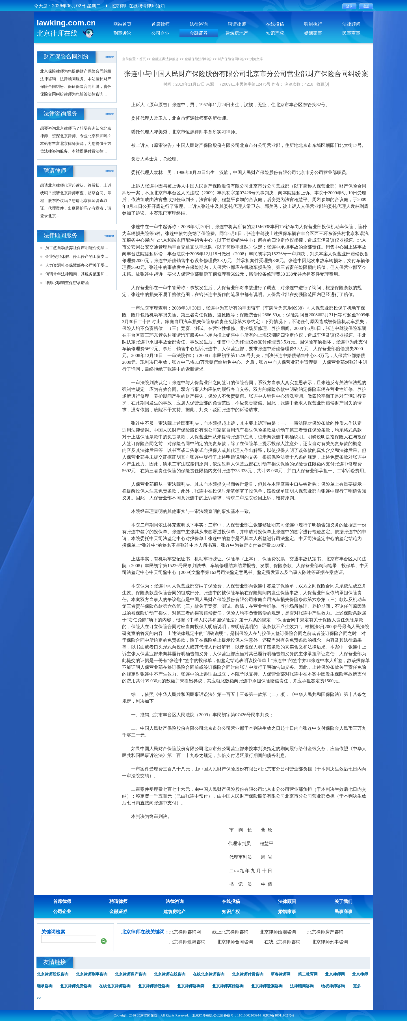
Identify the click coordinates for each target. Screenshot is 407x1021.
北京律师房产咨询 (325, 931)
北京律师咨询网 (185, 931)
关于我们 (343, 901)
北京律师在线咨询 (169, 974)
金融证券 (199, 33)
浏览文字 (256, 59)
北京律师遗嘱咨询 (187, 941)
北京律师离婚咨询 (228, 986)
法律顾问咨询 (302, 986)
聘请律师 (237, 24)
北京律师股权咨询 (52, 974)
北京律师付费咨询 (247, 974)
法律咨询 (199, 24)
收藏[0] (323, 84)
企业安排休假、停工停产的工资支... (76, 256)
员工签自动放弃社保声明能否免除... (76, 247)
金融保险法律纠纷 (198, 59)
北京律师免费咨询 (76, 986)
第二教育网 (308, 974)
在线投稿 (275, 24)
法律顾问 (351, 24)
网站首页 (122, 24)
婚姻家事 (313, 33)
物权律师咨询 (333, 986)
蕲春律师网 (281, 974)
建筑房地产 (237, 33)
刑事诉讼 (122, 33)
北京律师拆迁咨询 (154, 986)
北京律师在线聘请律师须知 (138, 5)
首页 (142, 59)
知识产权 (275, 33)
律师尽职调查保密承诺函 (67, 282)
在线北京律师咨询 (282, 941)
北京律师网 (335, 974)
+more (109, 57)
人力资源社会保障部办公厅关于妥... (76, 265)
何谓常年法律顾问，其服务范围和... (76, 274)
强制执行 (313, 24)
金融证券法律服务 (165, 59)
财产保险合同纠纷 (231, 59)
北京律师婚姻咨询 (278, 931)
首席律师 (160, 24)
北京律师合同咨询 (235, 941)
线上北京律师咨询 (230, 931)
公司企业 (160, 33)
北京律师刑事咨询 (330, 941)
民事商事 (351, 33)
